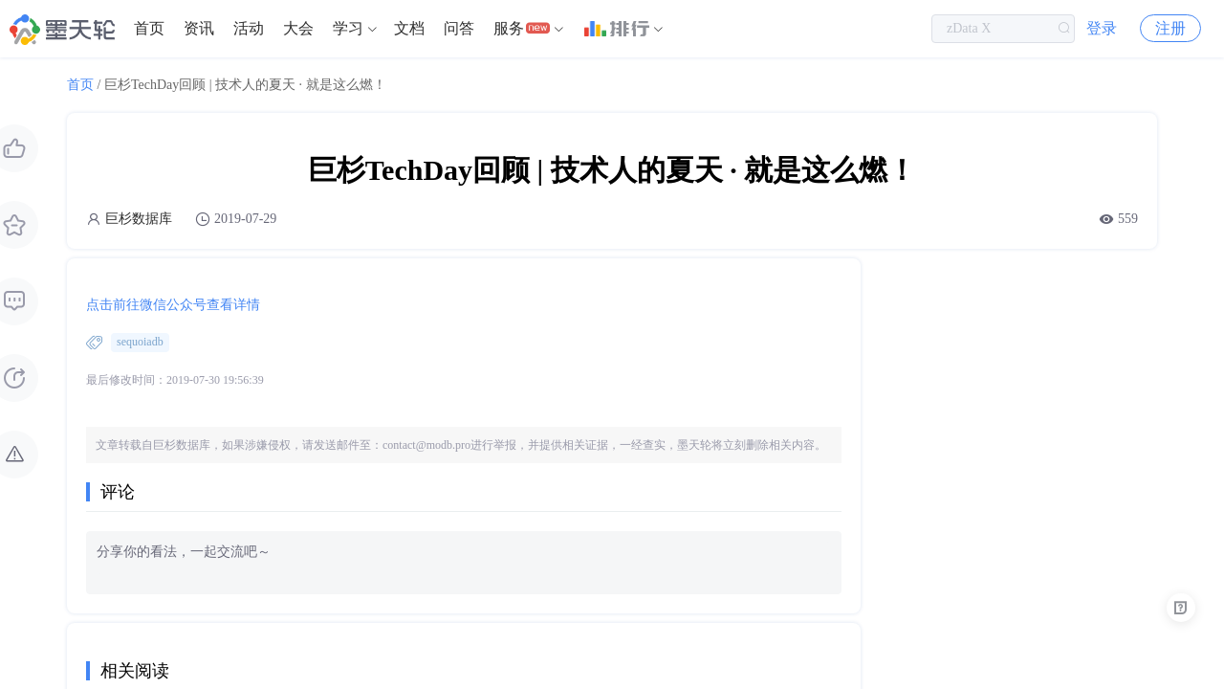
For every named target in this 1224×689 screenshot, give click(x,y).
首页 (149, 28)
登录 (1101, 28)
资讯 (199, 28)
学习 (348, 28)
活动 (248, 28)
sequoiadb (140, 341)
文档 (409, 28)
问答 (459, 28)
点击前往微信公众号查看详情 (173, 305)
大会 (298, 28)
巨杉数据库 (138, 218)
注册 (1170, 28)
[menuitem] (149, 28)
